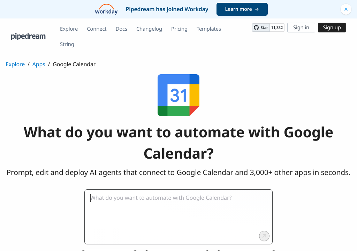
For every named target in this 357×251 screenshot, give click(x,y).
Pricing (179, 28)
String (67, 44)
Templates (209, 28)
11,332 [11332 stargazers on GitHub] (277, 27)
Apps (38, 64)
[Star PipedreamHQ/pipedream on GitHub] (260, 27)
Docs (121, 28)
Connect (96, 28)
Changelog (149, 28)
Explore (69, 28)
